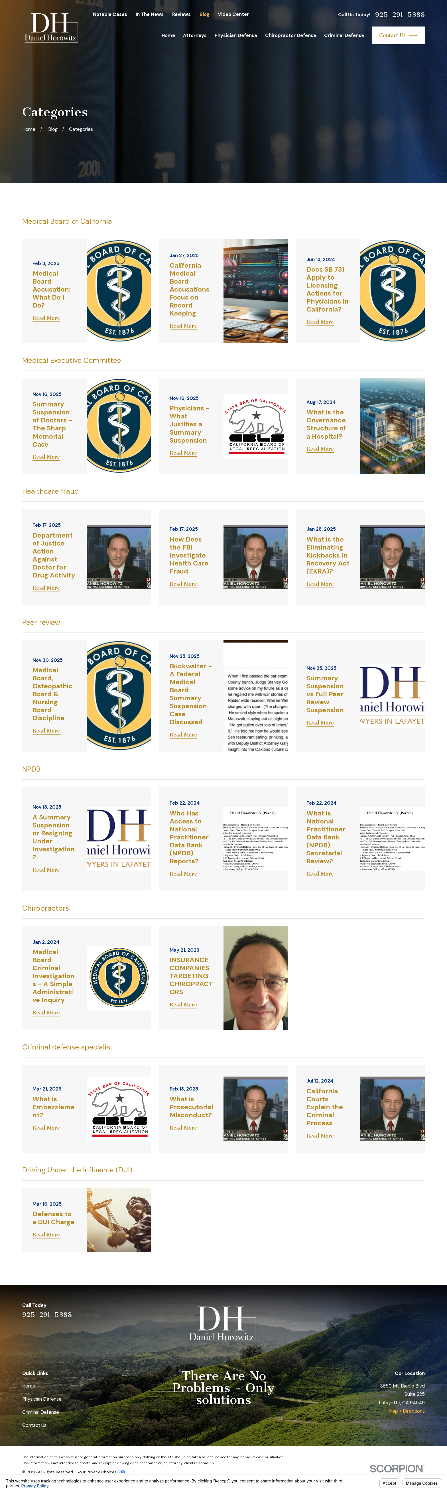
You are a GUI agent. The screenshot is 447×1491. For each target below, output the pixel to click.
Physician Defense (42, 1399)
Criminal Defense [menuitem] (344, 35)
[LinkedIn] (391, 1309)
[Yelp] (376, 1309)
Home (28, 1386)
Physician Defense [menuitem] (236, 35)
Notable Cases (110, 14)
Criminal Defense (40, 1412)
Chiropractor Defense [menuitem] (290, 35)
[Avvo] (406, 1309)
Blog (204, 14)
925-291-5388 (400, 14)
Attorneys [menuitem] (195, 35)
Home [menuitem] (168, 35)
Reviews (181, 14)
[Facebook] (421, 1309)
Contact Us (398, 35)
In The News (150, 14)
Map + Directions (407, 1411)
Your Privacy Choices (101, 1471)
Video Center (233, 14)
